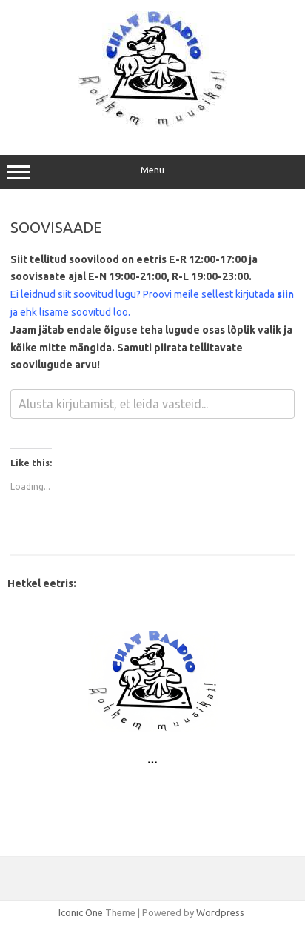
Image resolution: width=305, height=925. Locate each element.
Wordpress (220, 912)
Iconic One (80, 912)
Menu (152, 172)
